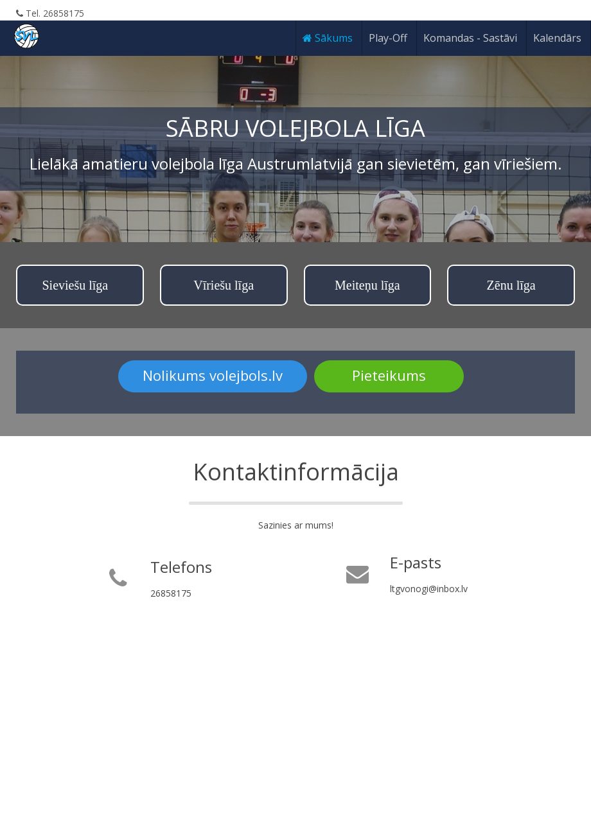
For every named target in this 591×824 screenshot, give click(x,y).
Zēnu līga (511, 285)
